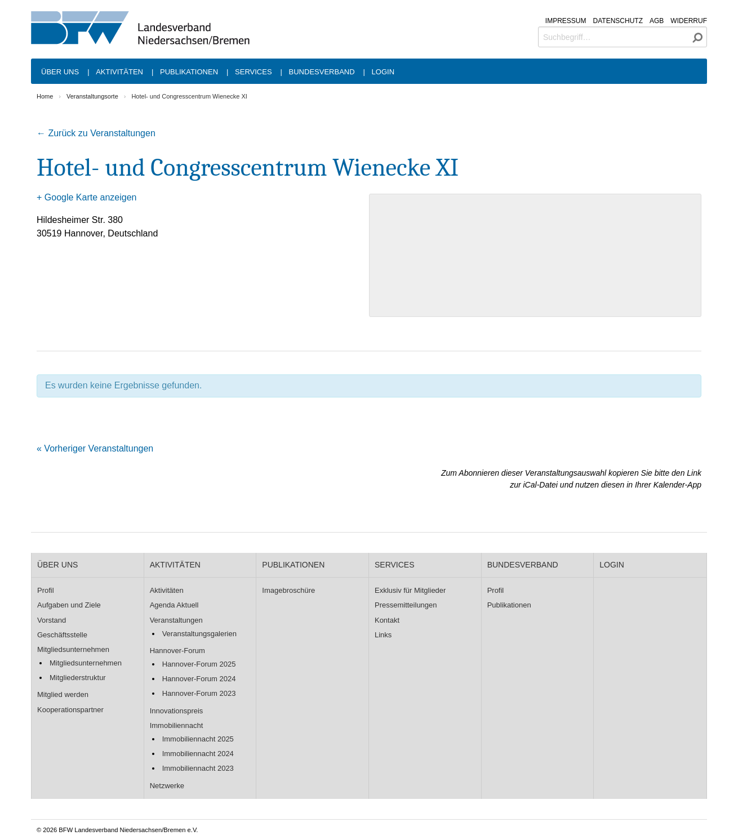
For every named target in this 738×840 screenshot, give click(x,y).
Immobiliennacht (176, 725)
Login (383, 72)
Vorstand (51, 620)
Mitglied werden (62, 694)
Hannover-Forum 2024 (199, 678)
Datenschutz (618, 21)
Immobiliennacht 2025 (198, 739)
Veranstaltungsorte (92, 96)
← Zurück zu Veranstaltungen (96, 133)
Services (253, 72)
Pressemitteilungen (406, 605)
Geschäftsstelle (62, 635)
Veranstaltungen (176, 620)
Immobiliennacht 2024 (198, 753)
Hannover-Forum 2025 (199, 664)
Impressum (565, 21)
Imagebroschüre (288, 590)
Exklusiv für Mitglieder (410, 590)
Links (383, 635)
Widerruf (688, 21)
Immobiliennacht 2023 (198, 768)
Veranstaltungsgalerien (199, 633)
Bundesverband (322, 72)
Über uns (60, 72)
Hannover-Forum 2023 (199, 693)
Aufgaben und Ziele (69, 605)
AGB (657, 21)
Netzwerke (167, 785)
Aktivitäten (119, 72)
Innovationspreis (176, 711)
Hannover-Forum (177, 650)
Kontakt (387, 620)
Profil (45, 590)
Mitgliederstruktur (78, 677)
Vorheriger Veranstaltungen (95, 448)
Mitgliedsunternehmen (73, 649)
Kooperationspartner (70, 709)
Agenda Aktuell (174, 605)
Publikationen (189, 72)
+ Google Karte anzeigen (86, 197)
